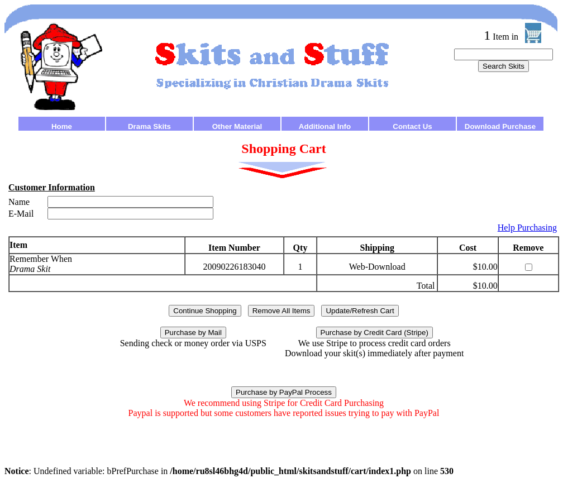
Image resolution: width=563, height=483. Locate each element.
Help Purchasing (527, 227)
